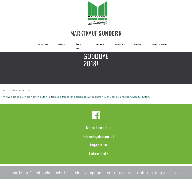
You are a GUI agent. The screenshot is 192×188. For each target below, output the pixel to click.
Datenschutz (98, 153)
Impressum (98, 145)
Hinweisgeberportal (98, 136)
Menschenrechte (98, 127)
